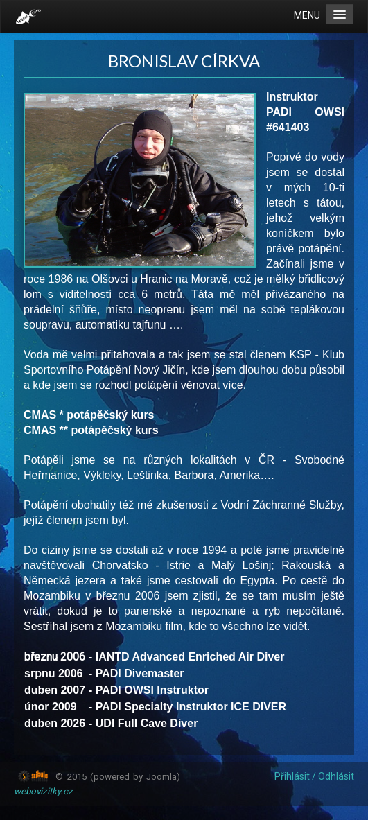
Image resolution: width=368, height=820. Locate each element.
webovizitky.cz (43, 791)
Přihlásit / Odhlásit (314, 776)
